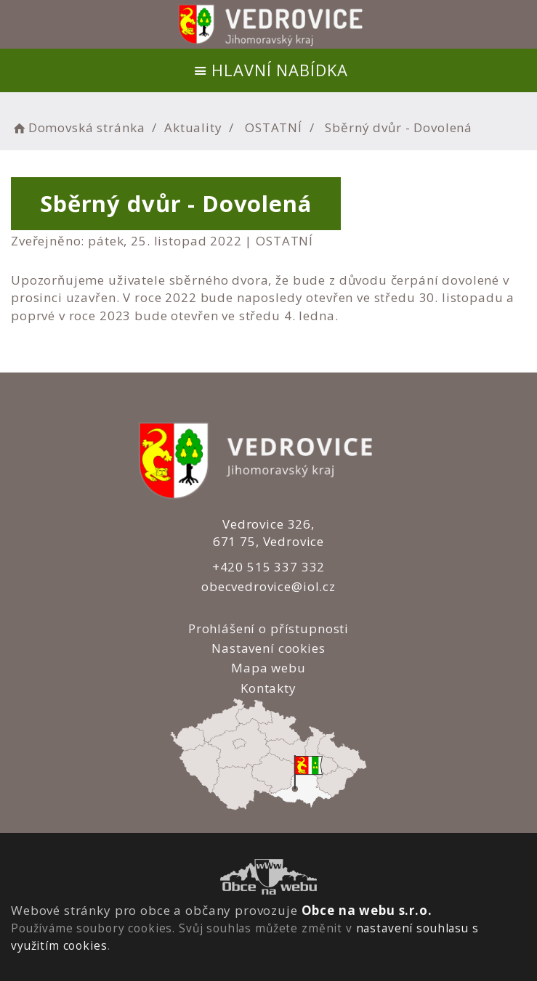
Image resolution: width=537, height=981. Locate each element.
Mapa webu (268, 667)
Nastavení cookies (268, 648)
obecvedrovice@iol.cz (268, 586)
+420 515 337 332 (269, 566)
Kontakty (268, 688)
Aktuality (193, 127)
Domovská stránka (78, 127)
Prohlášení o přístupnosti (268, 628)
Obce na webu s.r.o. (367, 910)
